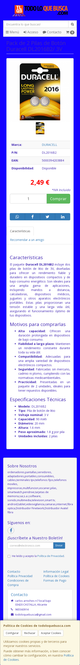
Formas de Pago (54, 580)
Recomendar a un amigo (27, 240)
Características (20, 231)
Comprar (58, 198)
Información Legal (55, 571)
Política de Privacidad (50, 556)
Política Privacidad (19, 576)
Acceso (30, 32)
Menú (12, 32)
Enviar (59, 545)
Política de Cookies (56, 576)
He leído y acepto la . (38, 556)
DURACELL (49, 145)
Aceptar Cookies (51, 633)
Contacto (52, 32)
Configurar (12, 633)
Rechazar (29, 633)
